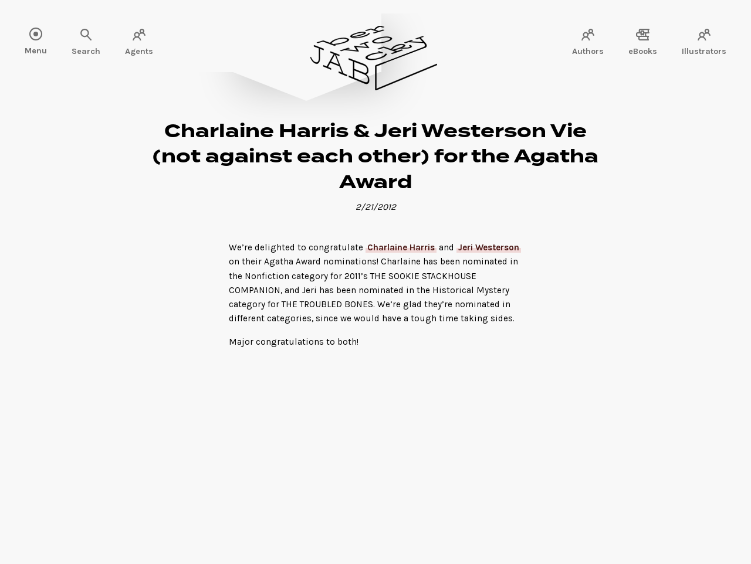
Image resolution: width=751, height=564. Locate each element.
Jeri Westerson (488, 247)
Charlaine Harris (401, 247)
